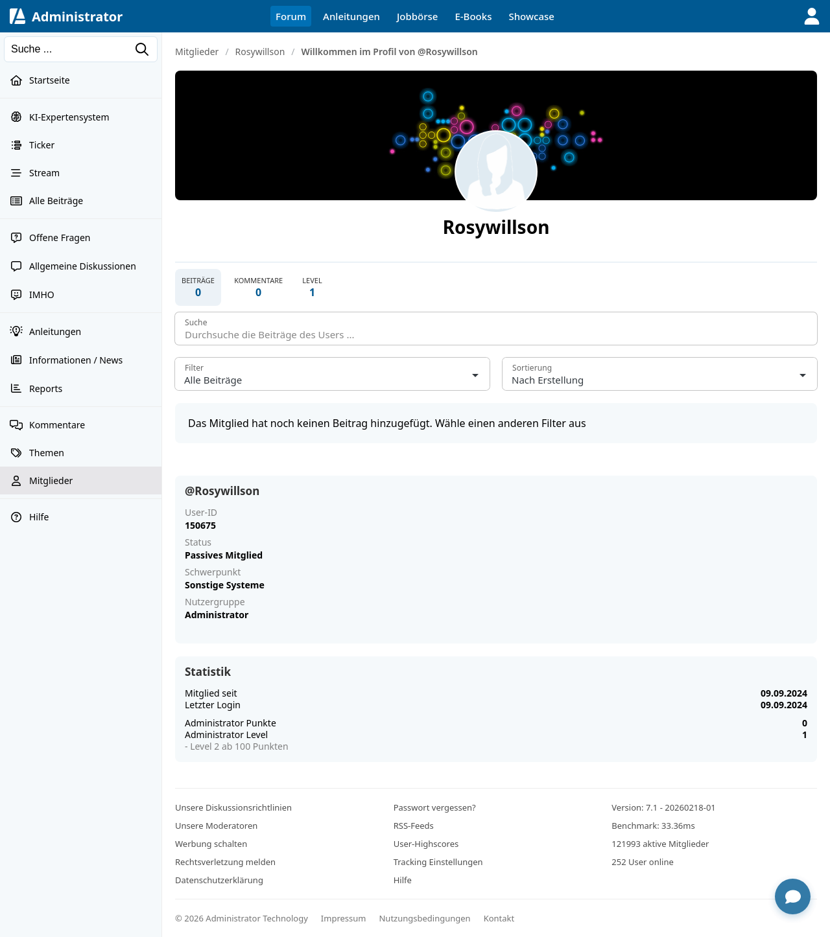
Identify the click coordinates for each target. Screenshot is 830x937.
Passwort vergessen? (435, 807)
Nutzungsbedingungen (424, 918)
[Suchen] (81, 49)
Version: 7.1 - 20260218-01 (663, 807)
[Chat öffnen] (793, 896)
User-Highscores (426, 844)
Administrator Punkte (230, 723)
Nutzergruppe (215, 602)
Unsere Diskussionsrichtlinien (233, 807)
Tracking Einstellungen (438, 862)
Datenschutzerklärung (219, 880)
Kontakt (499, 918)
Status (198, 542)
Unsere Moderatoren (216, 825)
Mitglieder (197, 51)
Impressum (343, 918)
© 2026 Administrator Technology (241, 918)
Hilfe (403, 880)
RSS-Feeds (414, 825)
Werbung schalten (211, 844)
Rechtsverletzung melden (225, 862)
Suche (196, 322)
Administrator (77, 16)
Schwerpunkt (213, 572)
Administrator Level (226, 734)
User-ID (201, 512)
